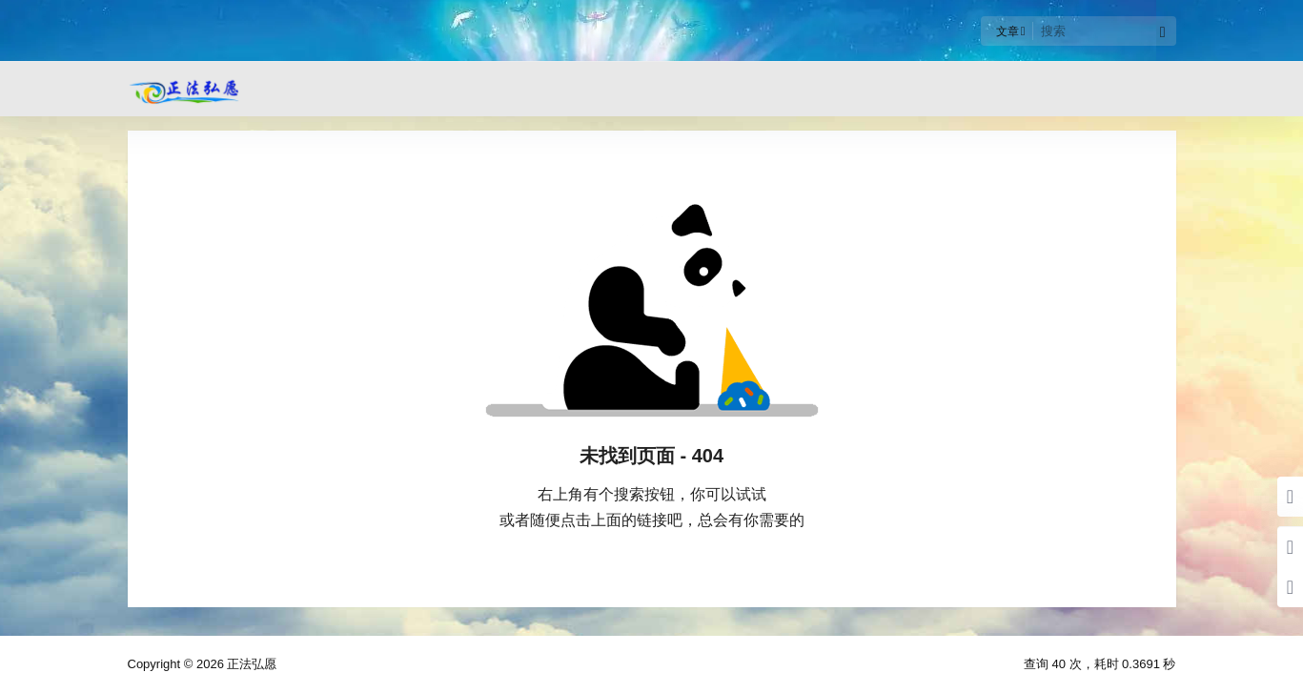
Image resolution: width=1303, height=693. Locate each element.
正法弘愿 (250, 664)
